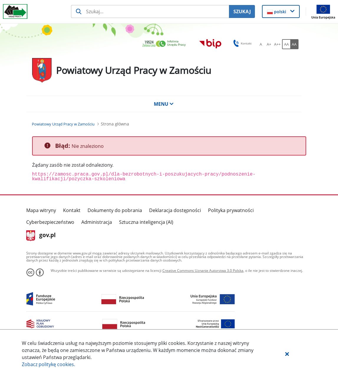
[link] (165, 44)
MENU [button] (164, 104)
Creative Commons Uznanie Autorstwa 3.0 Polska (202, 270)
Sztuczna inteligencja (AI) (146, 222)
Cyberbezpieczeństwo (50, 222)
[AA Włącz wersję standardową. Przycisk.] (286, 44)
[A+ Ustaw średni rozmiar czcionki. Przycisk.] (269, 44)
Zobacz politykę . (48, 364)
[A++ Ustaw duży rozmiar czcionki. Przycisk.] (277, 44)
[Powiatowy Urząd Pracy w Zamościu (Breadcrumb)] (63, 124)
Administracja (96, 222)
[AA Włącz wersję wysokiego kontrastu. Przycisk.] (294, 44)
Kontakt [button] (241, 43)
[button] (287, 353)
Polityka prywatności (231, 210)
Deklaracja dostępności (175, 210)
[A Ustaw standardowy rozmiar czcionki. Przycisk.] (260, 44)
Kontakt (71, 210)
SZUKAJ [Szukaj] (242, 11)
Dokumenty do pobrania (115, 210)
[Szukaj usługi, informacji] (150, 11)
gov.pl (41, 235)
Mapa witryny (41, 210)
